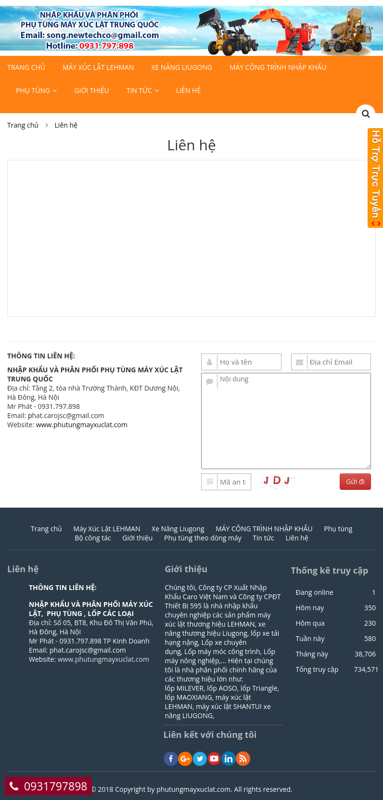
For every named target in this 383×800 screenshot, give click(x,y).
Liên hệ (188, 90)
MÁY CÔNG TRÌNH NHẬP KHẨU (278, 67)
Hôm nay (309, 607)
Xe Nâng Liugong (181, 67)
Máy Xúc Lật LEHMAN (98, 67)
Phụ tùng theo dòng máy (203, 537)
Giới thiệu (91, 90)
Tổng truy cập (316, 669)
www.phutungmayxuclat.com (82, 424)
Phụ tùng (33, 90)
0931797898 (56, 786)
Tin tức (139, 90)
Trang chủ (26, 67)
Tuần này (309, 638)
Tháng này (311, 654)
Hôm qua (309, 623)
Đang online (314, 592)
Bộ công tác (93, 537)
